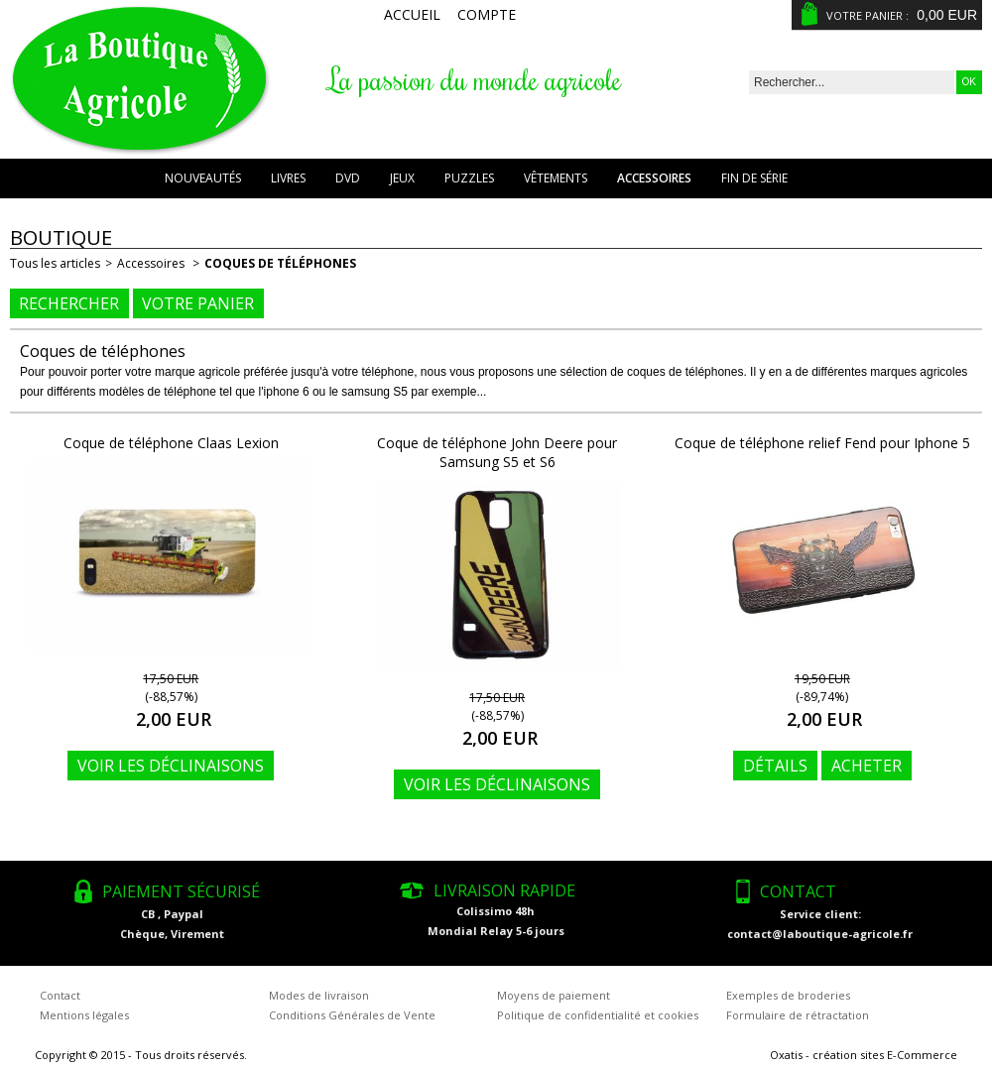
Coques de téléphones (280, 263)
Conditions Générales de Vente (352, 1015)
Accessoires (654, 178)
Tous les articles (55, 263)
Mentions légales (84, 1015)
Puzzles (469, 178)
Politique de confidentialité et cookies (597, 1015)
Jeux (402, 178)
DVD (347, 178)
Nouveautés (203, 178)
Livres (288, 178)
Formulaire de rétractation (797, 1015)
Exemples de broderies (788, 995)
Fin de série (754, 178)
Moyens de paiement (553, 995)
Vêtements (555, 178)
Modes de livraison (319, 995)
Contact (60, 995)
